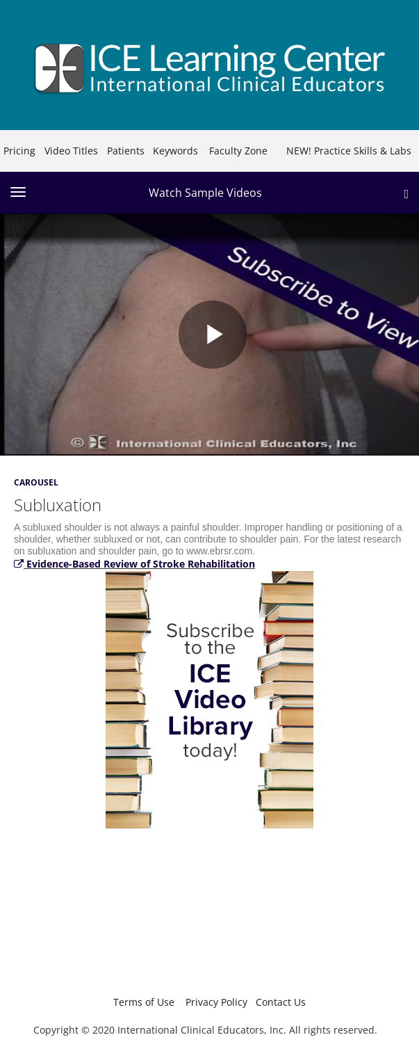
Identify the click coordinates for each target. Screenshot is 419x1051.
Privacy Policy (216, 1002)
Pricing (19, 150)
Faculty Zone (238, 150)
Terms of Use (143, 1002)
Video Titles (71, 150)
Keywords (175, 150)
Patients (126, 150)
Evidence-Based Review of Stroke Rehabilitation (134, 563)
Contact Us (281, 1002)
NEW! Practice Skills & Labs (348, 150)
